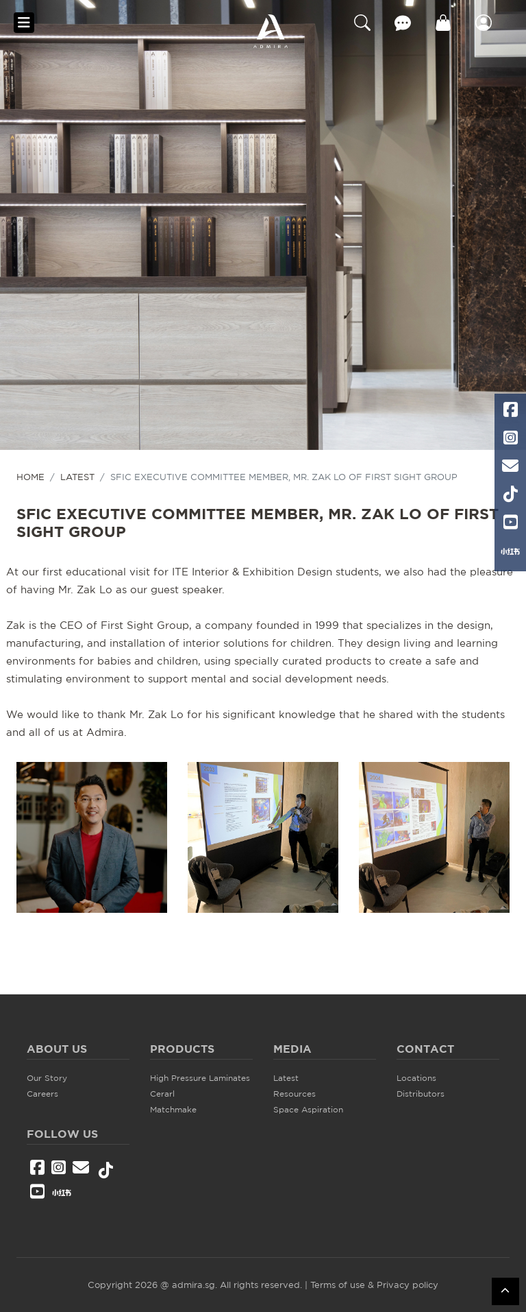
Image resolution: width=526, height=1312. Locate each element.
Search (362, 22)
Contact (402, 22)
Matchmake (173, 1109)
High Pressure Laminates (200, 1077)
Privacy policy (407, 1284)
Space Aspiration (308, 1109)
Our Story (47, 1077)
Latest (77, 476)
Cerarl (162, 1093)
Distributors (420, 1093)
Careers (42, 1093)
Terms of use (337, 1284)
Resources (294, 1093)
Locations (416, 1077)
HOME (30, 476)
